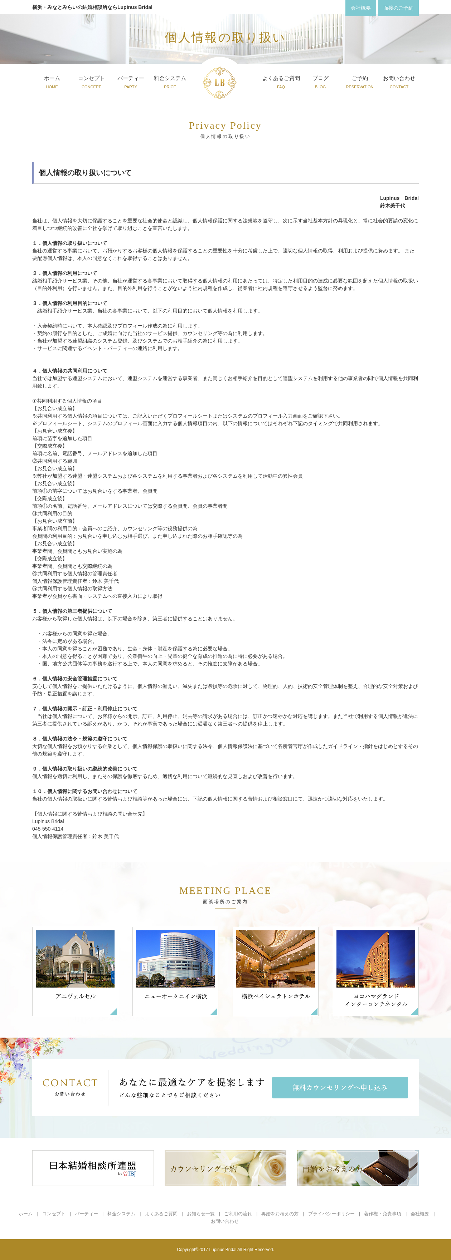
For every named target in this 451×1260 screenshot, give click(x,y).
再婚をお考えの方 (280, 1213)
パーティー (130, 83)
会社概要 (420, 1213)
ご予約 (359, 83)
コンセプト (91, 83)
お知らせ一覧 (201, 1213)
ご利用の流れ (238, 1213)
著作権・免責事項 (382, 1213)
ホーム (52, 83)
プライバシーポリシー (331, 1213)
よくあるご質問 (281, 83)
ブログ (320, 83)
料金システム (170, 83)
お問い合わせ (399, 83)
